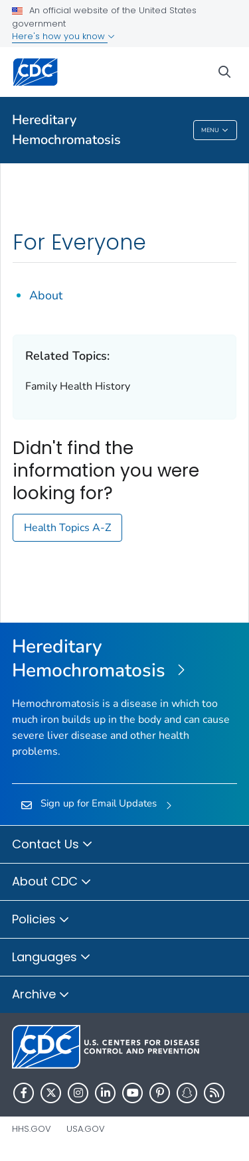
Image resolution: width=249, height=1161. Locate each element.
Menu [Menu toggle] (214, 131)
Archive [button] (41, 995)
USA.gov (85, 1128)
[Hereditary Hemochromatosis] (124, 659)
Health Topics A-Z (67, 527)
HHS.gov (31, 1128)
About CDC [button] (52, 882)
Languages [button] (51, 958)
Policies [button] (41, 920)
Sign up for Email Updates (99, 803)
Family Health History (77, 386)
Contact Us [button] (52, 845)
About (45, 295)
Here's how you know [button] (63, 36)
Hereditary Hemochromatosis (66, 130)
